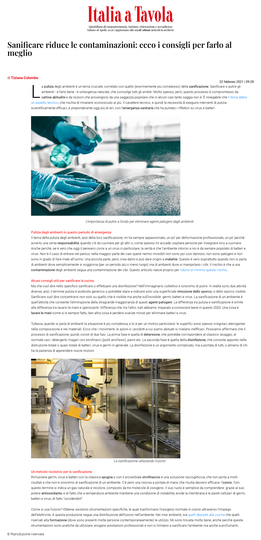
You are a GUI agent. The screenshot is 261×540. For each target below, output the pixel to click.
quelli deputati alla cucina (206, 515)
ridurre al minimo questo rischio (203, 270)
